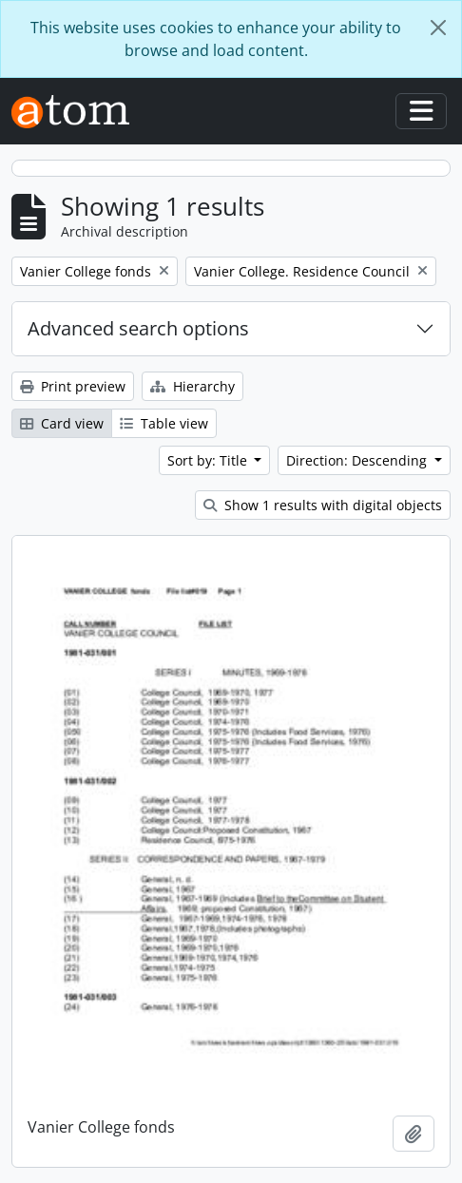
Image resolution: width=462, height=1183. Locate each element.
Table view (164, 423)
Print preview (72, 386)
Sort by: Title (209, 460)
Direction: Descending (358, 460)
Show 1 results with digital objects (322, 505)
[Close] (438, 27)
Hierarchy (192, 386)
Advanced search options (138, 328)
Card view (62, 423)
